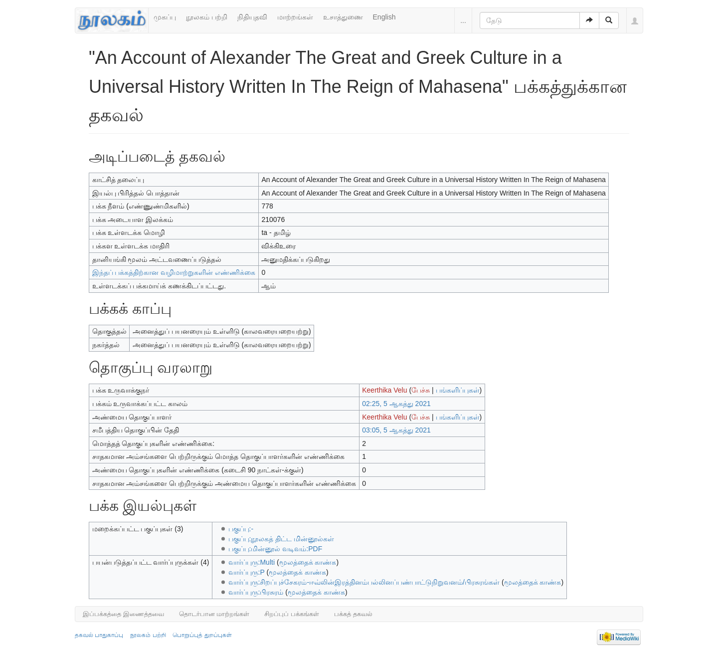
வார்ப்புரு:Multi (251, 562)
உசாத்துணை (343, 17)
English (384, 17)
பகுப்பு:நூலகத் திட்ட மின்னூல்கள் (281, 539)
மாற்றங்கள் (295, 17)
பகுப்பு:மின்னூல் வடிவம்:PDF (275, 549)
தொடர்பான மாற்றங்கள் (214, 614)
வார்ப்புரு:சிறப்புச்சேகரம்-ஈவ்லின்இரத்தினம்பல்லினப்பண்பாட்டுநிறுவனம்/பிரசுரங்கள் (364, 582)
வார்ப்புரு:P (246, 572)
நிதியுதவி (252, 17)
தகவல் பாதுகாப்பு (99, 635)
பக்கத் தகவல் (353, 614)
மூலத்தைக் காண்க (308, 562)
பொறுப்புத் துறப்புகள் (202, 635)
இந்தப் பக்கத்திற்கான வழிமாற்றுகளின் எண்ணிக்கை (174, 272)
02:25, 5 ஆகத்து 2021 (396, 404)
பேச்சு (420, 390)
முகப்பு (165, 17)
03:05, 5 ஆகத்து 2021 (396, 430)
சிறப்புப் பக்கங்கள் (291, 614)
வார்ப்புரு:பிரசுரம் (256, 592)
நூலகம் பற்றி (206, 17)
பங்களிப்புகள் (458, 390)
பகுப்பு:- (241, 529)
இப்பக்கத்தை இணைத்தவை (123, 614)
